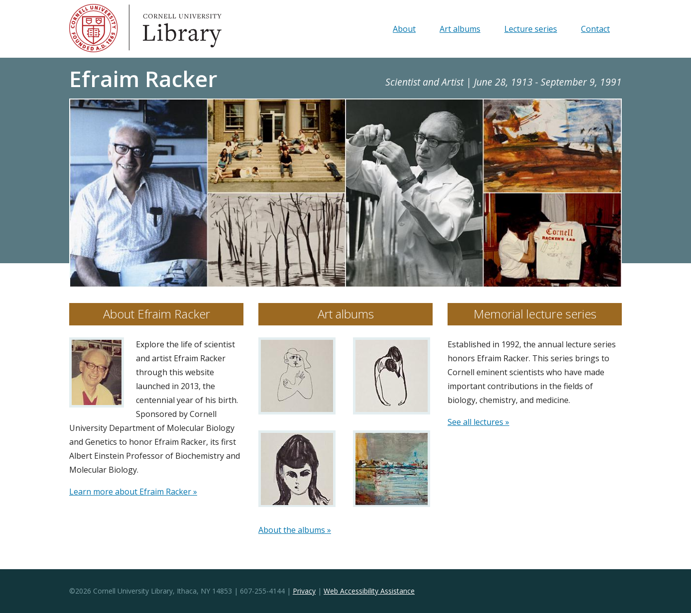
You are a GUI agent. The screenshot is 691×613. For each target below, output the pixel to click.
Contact (595, 28)
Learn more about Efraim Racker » (133, 491)
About (404, 28)
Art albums (460, 28)
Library (184, 29)
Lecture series (530, 28)
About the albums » (294, 529)
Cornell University (94, 29)
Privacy (304, 591)
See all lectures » (478, 421)
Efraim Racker (143, 79)
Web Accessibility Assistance (369, 591)
